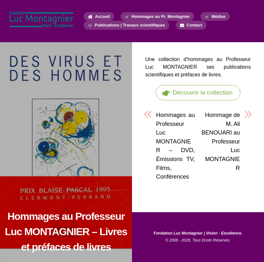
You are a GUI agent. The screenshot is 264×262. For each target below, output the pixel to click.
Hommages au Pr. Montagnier (157, 16)
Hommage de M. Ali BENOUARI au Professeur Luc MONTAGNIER (220, 141)
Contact (191, 25)
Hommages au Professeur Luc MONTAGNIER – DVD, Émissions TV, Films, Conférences (175, 146)
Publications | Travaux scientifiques (126, 25)
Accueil (99, 16)
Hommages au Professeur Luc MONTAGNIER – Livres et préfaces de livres (66, 232)
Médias (215, 16)
